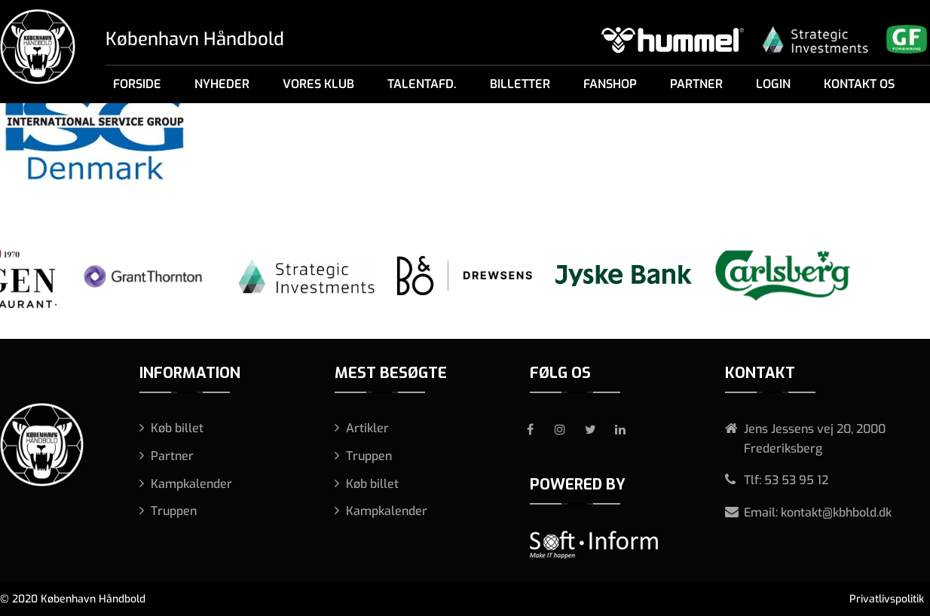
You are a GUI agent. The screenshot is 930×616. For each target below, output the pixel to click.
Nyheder (221, 84)
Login (773, 84)
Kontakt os (859, 84)
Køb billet (177, 428)
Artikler (367, 428)
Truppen (174, 511)
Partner (696, 84)
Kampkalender (191, 484)
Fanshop (610, 84)
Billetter (520, 84)
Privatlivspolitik (886, 599)
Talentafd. (422, 84)
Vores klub (318, 84)
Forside (137, 84)
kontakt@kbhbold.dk (836, 512)
